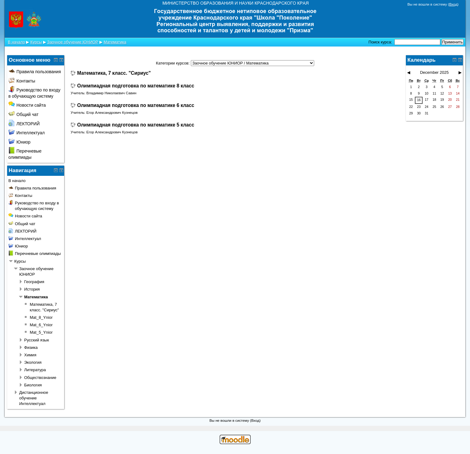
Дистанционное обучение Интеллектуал (33, 398)
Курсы (36, 42)
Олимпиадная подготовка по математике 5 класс (135, 124)
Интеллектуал (26, 132)
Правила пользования (34, 71)
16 (419, 100)
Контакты (21, 80)
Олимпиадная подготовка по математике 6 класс (135, 105)
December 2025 (434, 72)
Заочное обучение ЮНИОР (72, 42)
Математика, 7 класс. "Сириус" (114, 73)
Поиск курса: (380, 42)
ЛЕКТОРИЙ (24, 123)
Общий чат (23, 114)
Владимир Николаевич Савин (111, 93)
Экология (33, 362)
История (32, 289)
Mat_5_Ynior (41, 332)
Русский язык (36, 340)
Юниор (19, 142)
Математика (114, 42)
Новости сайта (27, 105)
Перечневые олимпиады (38, 253)
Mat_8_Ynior (41, 317)
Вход (453, 4)
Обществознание (40, 377)
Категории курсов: (172, 63)
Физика (31, 347)
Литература (35, 369)
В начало (16, 42)
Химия (30, 355)
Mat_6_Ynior (41, 325)
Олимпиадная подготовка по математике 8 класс (135, 85)
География (34, 281)
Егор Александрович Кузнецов (112, 112)
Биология (33, 385)
